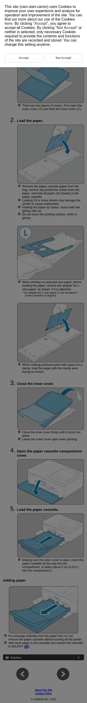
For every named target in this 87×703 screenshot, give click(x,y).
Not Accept (66, 28)
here (9, 23)
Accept (40, 23)
